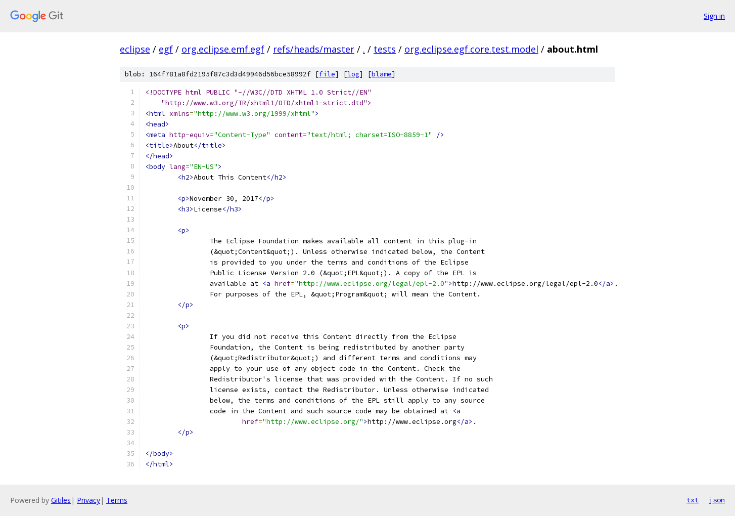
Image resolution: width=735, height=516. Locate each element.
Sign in (714, 16)
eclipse (135, 49)
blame (382, 74)
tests (385, 49)
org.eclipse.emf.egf (222, 49)
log (353, 74)
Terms (116, 500)
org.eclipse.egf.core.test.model (471, 49)
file (327, 74)
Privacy (88, 500)
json (717, 499)
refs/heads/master (313, 49)
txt (692, 499)
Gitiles (61, 500)
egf (166, 49)
